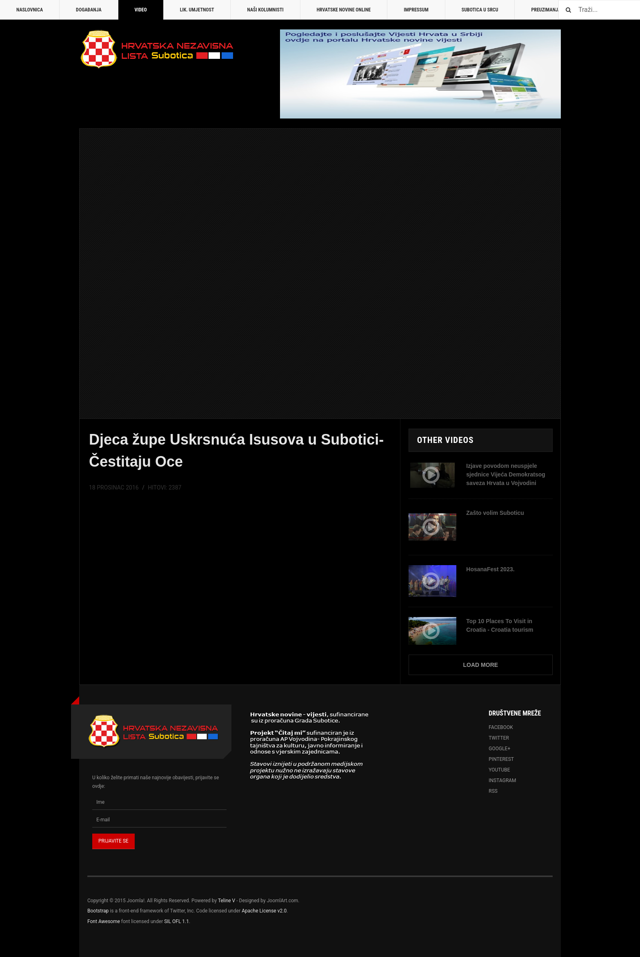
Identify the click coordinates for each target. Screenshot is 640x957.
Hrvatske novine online (344, 10)
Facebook (501, 727)
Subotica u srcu (480, 10)
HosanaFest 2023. (490, 569)
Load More (480, 665)
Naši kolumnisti (265, 10)
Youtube (499, 770)
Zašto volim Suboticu (495, 513)
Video (141, 10)
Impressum (416, 10)
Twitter (499, 738)
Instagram (502, 780)
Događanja (88, 10)
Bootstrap (98, 911)
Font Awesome (103, 921)
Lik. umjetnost (197, 10)
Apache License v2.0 (264, 911)
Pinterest (501, 759)
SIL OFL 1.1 (176, 921)
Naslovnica (29, 10)
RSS (493, 791)
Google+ (499, 748)
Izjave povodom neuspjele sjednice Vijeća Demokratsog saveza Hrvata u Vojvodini (505, 474)
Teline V (226, 900)
